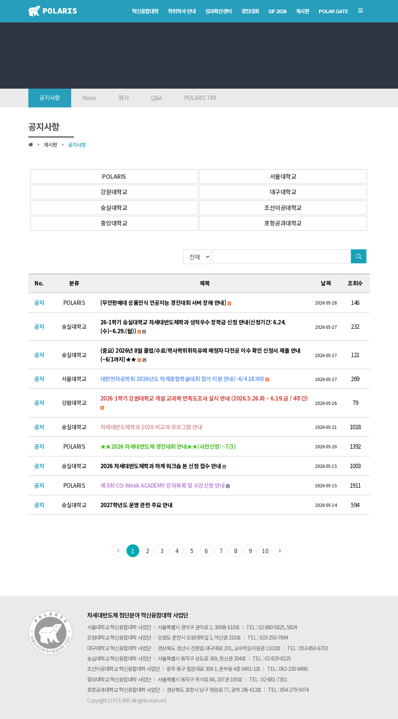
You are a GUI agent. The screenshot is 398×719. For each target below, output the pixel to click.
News (89, 97)
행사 (123, 97)
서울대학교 (283, 176)
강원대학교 (114, 191)
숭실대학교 (114, 207)
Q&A (156, 97)
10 (265, 550)
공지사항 (49, 97)
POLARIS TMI (200, 97)
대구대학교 (283, 191)
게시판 (50, 144)
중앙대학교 (114, 222)
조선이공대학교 (283, 207)
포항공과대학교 (283, 222)
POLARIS (114, 176)
